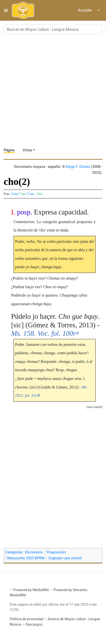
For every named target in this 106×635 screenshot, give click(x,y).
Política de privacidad (26, 619)
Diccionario (34, 552)
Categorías (13, 552)
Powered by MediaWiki (31, 590)
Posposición (56, 552)
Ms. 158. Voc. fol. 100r (43, 333)
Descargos (34, 624)
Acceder (85, 10)
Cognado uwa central (65, 558)
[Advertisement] (53, 91)
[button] (94, 407)
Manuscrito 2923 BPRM (25, 558)
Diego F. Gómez (78, 167)
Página (9, 150)
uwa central (94, 407)
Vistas (27, 150)
